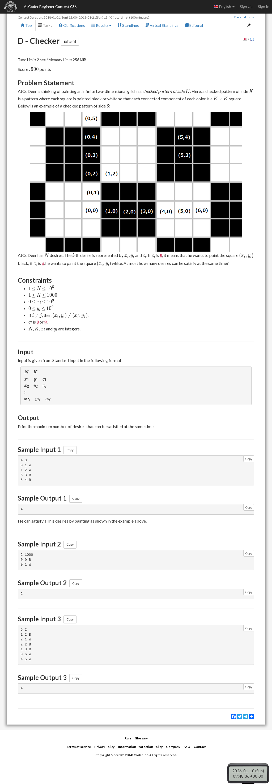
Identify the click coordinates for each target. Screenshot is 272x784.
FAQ (187, 747)
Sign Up (246, 6)
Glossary (141, 738)
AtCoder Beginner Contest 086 (50, 6)
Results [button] (101, 25)
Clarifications (72, 25)
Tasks (45, 25)
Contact (200, 747)
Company (173, 747)
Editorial (194, 25)
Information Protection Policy (140, 747)
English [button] (224, 6)
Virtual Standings (161, 25)
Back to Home (244, 17)
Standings (128, 25)
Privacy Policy (104, 747)
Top (26, 25)
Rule (128, 738)
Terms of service (78, 747)
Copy (70, 450)
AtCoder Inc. (139, 755)
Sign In (263, 6)
